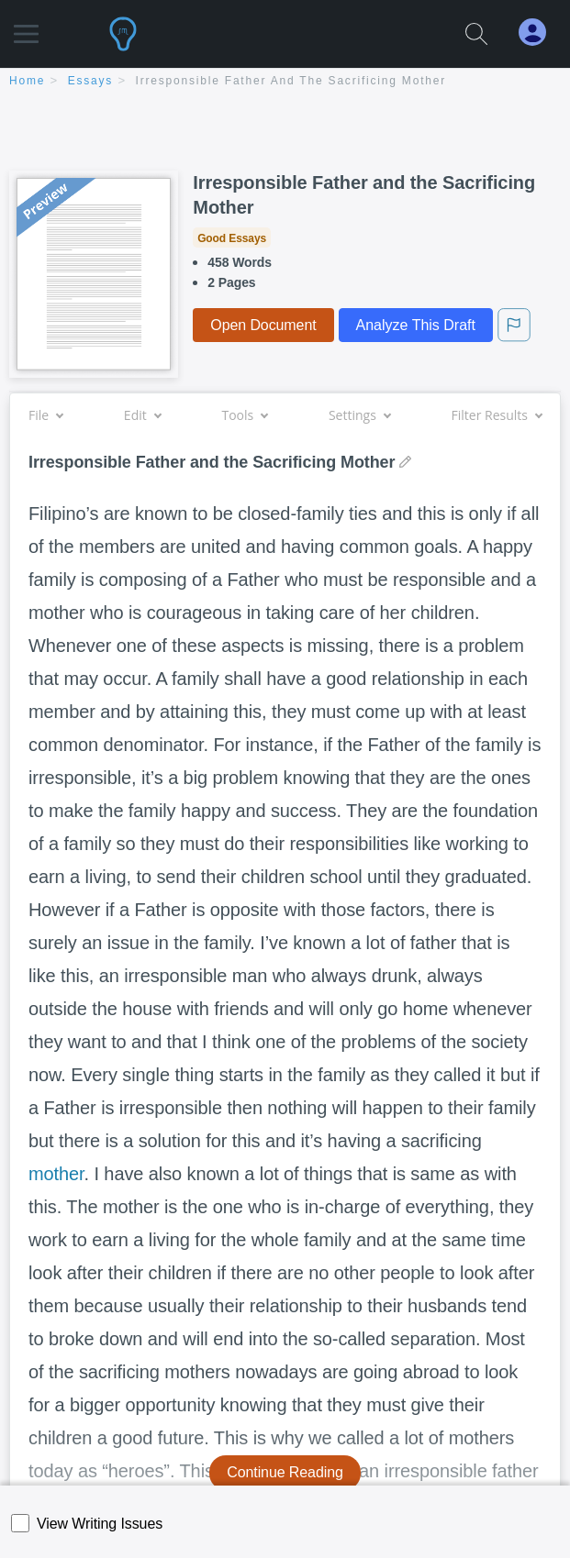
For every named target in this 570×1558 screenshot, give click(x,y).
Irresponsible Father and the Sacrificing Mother (291, 80)
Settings (359, 415)
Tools (244, 415)
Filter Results (497, 415)
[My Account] (540, 32)
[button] (26, 25)
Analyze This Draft (415, 325)
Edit (142, 415)
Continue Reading (285, 1472)
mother (56, 1174)
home (27, 80)
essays (90, 80)
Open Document (263, 325)
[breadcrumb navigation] (285, 82)
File (45, 415)
